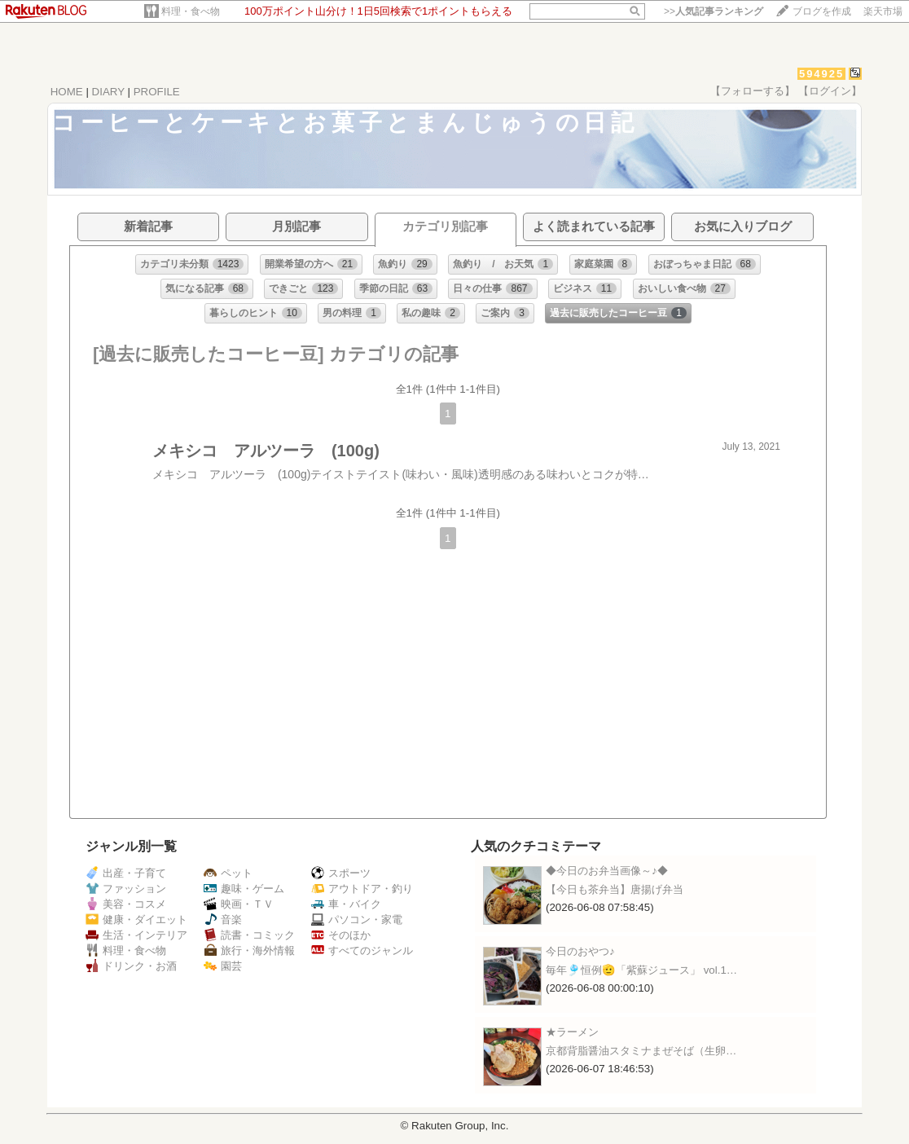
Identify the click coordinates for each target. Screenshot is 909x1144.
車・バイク (346, 904)
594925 (821, 74)
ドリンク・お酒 (131, 966)
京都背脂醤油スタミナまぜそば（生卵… (641, 1051)
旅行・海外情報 (249, 950)
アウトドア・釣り (362, 888)
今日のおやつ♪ (580, 951)
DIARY (108, 92)
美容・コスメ (126, 904)
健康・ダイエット (136, 919)
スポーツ (341, 873)
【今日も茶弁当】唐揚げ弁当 (614, 889)
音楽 (223, 919)
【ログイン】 (830, 91)
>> (713, 11)
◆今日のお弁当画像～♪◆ (607, 871)
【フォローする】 (752, 91)
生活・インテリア (136, 935)
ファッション (126, 888)
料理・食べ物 (190, 11)
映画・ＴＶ (239, 904)
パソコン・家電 (356, 919)
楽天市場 (882, 11)
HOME (66, 92)
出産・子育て (126, 873)
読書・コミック (249, 935)
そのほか (341, 935)
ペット (228, 873)
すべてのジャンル (362, 950)
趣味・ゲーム (244, 888)
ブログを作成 (822, 11)
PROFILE (157, 92)
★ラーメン (572, 1032)
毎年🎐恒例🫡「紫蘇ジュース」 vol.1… (641, 970)
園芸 (223, 966)
